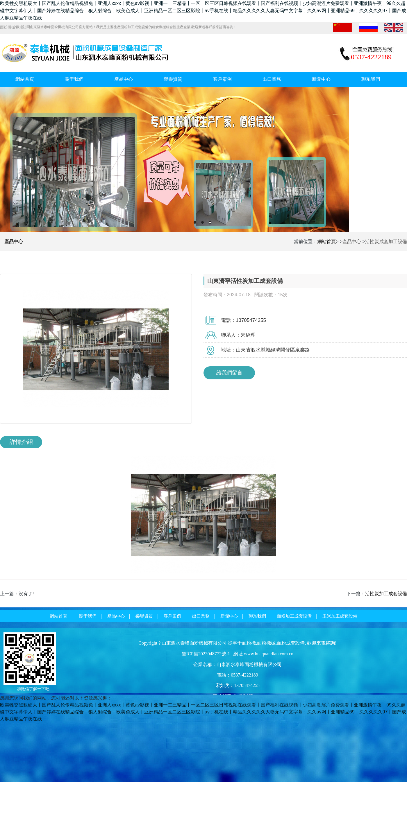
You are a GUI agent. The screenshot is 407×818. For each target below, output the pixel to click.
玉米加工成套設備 (339, 616)
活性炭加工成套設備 (386, 593)
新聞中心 (321, 79)
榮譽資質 (173, 79)
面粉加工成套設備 (294, 616)
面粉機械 (266, 643)
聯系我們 (370, 79)
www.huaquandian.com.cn (268, 653)
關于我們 (74, 79)
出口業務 (272, 79)
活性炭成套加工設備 (386, 241)
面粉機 (249, 643)
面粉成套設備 (291, 643)
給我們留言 (229, 373)
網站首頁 (24, 79)
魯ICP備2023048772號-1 (206, 653)
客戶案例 (222, 79)
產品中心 (123, 79)
